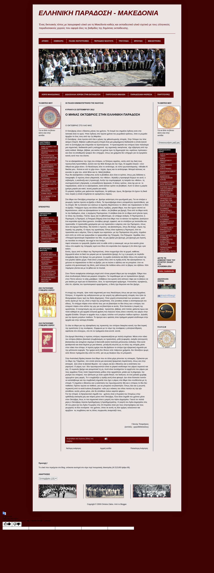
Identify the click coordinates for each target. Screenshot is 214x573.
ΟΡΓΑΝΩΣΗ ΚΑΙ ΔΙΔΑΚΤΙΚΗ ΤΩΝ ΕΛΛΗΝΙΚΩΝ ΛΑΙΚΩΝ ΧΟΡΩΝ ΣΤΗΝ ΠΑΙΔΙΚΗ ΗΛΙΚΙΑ (168, 202)
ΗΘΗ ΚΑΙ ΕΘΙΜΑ (104, 441)
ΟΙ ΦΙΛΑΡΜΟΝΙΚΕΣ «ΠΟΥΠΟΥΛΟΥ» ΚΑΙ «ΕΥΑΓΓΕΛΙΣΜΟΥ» (48, 273)
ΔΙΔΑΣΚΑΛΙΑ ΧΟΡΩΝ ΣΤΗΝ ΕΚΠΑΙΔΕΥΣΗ (82, 94)
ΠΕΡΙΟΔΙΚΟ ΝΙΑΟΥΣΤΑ (103, 41)
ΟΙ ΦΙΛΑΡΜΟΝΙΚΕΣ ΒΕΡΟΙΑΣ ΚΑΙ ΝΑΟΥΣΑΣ (48, 279)
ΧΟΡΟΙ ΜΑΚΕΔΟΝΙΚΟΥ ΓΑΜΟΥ (166, 160)
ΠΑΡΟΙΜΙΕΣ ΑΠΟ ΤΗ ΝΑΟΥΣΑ (48, 185)
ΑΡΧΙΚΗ (45, 41)
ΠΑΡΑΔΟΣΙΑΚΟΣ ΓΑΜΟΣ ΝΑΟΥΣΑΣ (48, 170)
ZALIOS (133, 441)
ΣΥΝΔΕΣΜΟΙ (46, 241)
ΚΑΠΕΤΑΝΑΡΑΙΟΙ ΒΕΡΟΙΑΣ (47, 175)
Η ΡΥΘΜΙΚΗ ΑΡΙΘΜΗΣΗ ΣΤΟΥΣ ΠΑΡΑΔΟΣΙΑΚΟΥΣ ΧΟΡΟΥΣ (167, 222)
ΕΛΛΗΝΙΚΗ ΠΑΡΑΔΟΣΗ (81, 441)
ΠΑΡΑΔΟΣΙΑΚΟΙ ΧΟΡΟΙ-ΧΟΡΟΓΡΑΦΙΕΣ (166, 167)
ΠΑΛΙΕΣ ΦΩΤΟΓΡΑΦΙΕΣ (79, 41)
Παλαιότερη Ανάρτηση (139, 448)
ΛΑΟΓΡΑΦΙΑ (115, 441)
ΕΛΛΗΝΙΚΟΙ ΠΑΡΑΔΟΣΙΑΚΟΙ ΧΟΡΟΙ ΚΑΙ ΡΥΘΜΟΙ (167, 210)
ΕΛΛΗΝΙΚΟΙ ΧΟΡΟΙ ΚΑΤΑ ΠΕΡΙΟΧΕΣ (167, 183)
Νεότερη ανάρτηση (73, 448)
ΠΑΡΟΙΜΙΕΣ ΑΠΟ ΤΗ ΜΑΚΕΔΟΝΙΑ (48, 190)
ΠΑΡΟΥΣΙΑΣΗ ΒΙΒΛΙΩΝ (115, 94)
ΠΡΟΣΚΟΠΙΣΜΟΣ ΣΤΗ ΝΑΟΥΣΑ (49, 152)
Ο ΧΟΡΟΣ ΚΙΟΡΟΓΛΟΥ (164, 216)
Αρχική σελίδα (105, 448)
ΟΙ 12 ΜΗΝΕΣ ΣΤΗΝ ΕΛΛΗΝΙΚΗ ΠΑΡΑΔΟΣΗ (48, 198)
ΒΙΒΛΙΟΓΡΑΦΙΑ (154, 41)
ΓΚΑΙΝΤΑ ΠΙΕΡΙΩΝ (48, 239)
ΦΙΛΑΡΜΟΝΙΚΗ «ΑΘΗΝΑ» (46, 263)
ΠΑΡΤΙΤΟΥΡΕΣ (163, 94)
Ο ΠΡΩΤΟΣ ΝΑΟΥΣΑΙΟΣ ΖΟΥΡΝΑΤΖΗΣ (46, 227)
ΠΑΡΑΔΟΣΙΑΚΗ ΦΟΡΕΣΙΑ (141, 94)
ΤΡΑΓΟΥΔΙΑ (124, 41)
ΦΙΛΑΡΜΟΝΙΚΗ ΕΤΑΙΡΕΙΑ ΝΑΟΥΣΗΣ (48, 254)
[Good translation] (7, 524)
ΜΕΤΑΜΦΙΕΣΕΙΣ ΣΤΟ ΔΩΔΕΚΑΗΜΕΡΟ (49, 166)
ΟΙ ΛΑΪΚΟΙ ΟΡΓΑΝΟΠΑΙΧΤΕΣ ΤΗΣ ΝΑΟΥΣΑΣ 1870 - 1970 (49, 220)
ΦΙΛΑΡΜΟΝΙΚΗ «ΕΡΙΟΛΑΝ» (46, 258)
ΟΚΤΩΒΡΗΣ (125, 441)
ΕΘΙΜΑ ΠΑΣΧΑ (46, 193)
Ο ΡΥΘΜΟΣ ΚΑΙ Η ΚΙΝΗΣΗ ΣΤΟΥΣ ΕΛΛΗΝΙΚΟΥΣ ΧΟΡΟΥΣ (166, 230)
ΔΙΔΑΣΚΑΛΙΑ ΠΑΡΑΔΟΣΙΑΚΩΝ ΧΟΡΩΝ (166, 177)
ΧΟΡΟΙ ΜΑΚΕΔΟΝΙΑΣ (51, 94)
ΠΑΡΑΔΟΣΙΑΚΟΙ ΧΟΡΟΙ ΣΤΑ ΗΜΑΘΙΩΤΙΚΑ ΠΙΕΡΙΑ (168, 249)
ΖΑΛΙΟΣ (94, 441)
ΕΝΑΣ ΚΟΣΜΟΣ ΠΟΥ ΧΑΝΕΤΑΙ (49, 147)
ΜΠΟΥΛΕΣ (138, 41)
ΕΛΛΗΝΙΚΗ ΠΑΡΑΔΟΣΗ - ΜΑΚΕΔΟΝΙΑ (99, 13)
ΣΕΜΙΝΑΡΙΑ (58, 41)
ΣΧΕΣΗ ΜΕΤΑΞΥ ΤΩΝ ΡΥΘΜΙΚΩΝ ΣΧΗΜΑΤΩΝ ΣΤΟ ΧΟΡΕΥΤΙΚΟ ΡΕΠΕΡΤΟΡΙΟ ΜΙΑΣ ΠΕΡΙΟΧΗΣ (168, 240)
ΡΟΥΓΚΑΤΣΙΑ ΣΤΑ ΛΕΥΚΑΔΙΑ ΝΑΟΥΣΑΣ (49, 156)
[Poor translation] (17, 524)
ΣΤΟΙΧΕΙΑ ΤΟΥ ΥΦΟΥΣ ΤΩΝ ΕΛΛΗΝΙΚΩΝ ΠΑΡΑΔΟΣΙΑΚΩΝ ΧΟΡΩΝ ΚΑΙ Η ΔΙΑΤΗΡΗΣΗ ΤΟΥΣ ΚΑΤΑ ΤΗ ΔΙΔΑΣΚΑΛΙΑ (168, 191)
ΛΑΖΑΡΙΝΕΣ (45, 179)
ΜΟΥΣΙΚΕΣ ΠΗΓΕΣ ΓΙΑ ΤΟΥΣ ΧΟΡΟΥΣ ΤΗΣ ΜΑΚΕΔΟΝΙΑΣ (49, 234)
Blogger (123, 504)
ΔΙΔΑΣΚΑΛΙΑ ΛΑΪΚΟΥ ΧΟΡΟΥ (168, 172)
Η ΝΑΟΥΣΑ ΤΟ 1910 (48, 181)
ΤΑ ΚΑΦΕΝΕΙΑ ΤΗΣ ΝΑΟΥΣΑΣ (48, 161)
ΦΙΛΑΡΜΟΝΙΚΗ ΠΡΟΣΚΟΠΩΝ (46, 267)
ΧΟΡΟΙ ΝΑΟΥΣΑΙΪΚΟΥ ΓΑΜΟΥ (168, 155)
